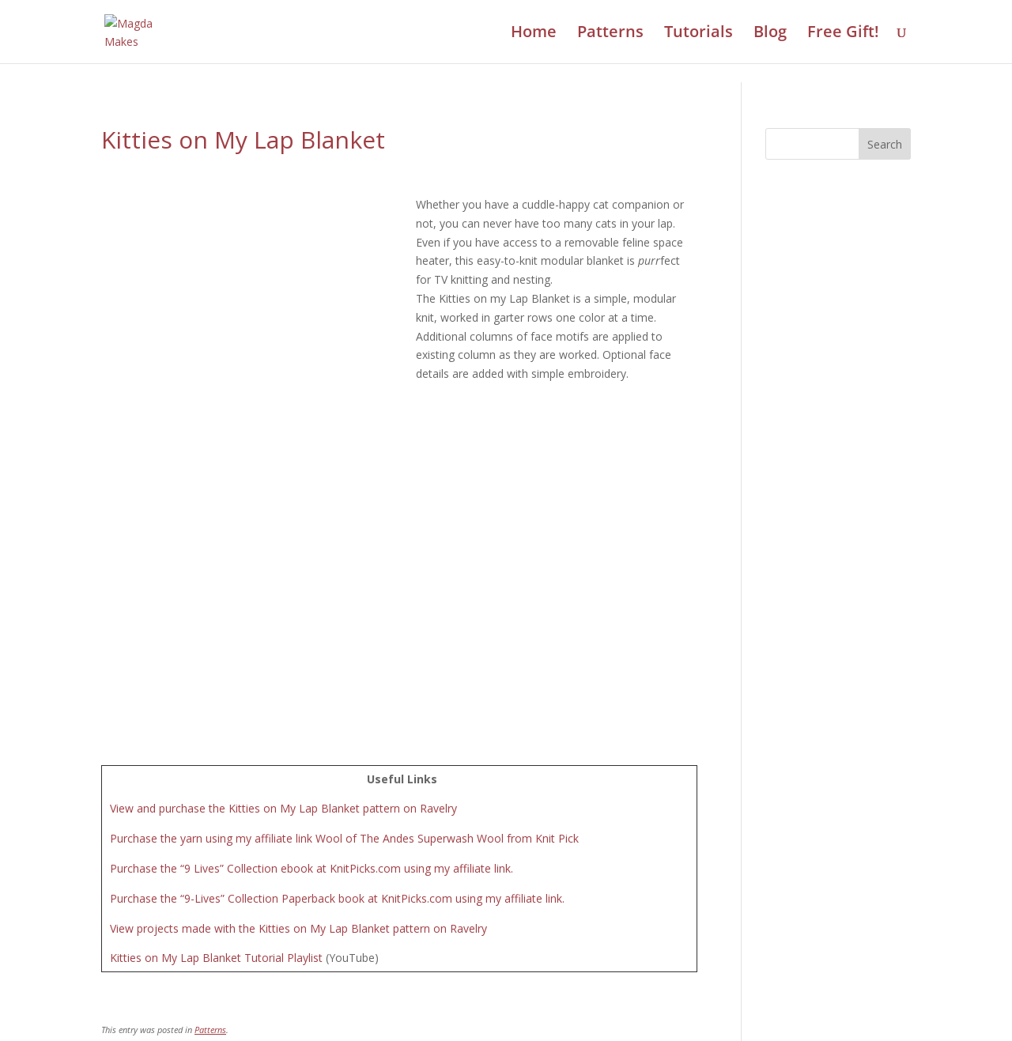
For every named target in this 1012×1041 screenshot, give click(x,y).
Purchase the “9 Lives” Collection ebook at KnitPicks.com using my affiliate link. (311, 599)
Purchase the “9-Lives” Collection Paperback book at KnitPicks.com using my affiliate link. (337, 629)
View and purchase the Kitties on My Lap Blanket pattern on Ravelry (283, 539)
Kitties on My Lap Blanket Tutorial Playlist (216, 688)
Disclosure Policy (578, 999)
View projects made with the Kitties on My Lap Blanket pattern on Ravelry (298, 658)
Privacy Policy (488, 999)
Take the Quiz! (719, 919)
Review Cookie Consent (505, 1021)
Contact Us (411, 999)
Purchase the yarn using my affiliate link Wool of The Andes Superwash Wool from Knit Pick (344, 569)
